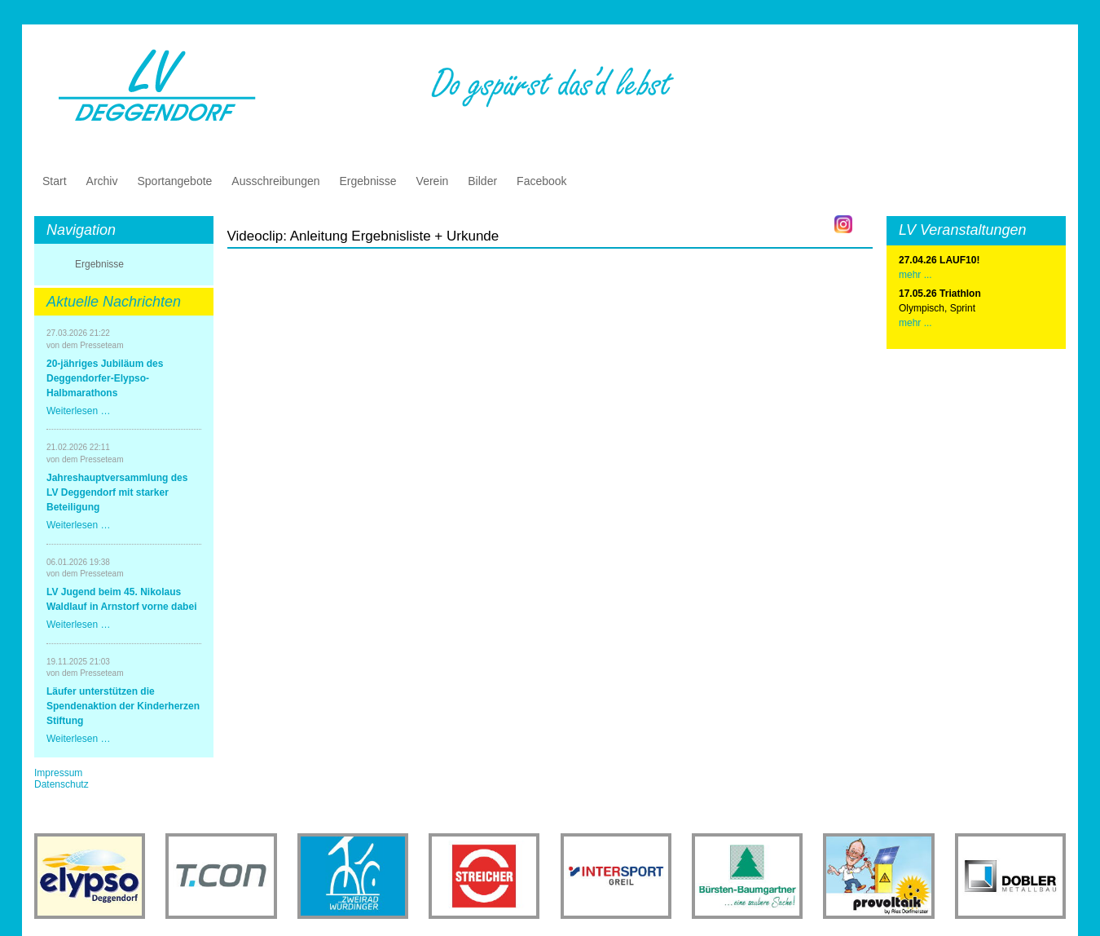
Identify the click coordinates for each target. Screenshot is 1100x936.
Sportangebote (174, 181)
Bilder (482, 181)
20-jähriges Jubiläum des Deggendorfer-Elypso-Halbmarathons (104, 378)
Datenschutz (61, 784)
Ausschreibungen (275, 181)
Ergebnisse (368, 181)
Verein (432, 181)
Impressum (58, 773)
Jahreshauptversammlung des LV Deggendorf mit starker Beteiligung (116, 492)
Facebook (541, 181)
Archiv (102, 181)
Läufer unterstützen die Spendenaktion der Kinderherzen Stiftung (123, 706)
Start (54, 181)
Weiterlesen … (78, 411)
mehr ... (915, 323)
